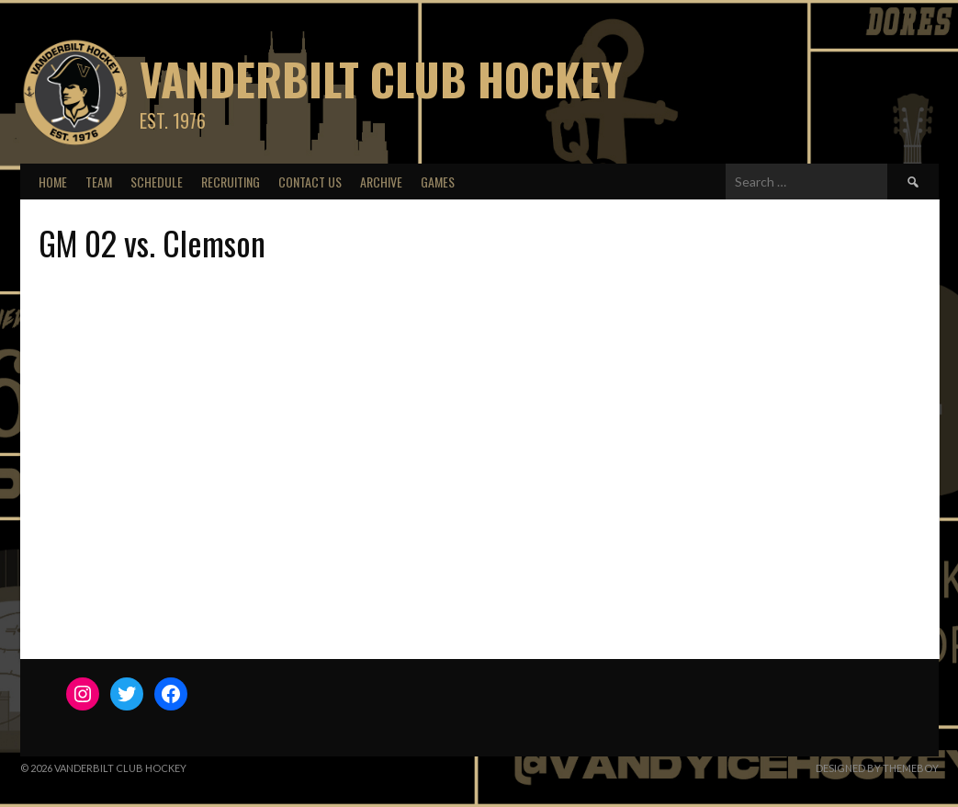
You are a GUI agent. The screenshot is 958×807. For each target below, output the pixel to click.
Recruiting (230, 181)
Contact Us (310, 181)
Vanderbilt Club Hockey (381, 78)
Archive (381, 181)
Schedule (156, 181)
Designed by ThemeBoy (877, 768)
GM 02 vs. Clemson (152, 242)
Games (438, 181)
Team (98, 181)
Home (53, 181)
